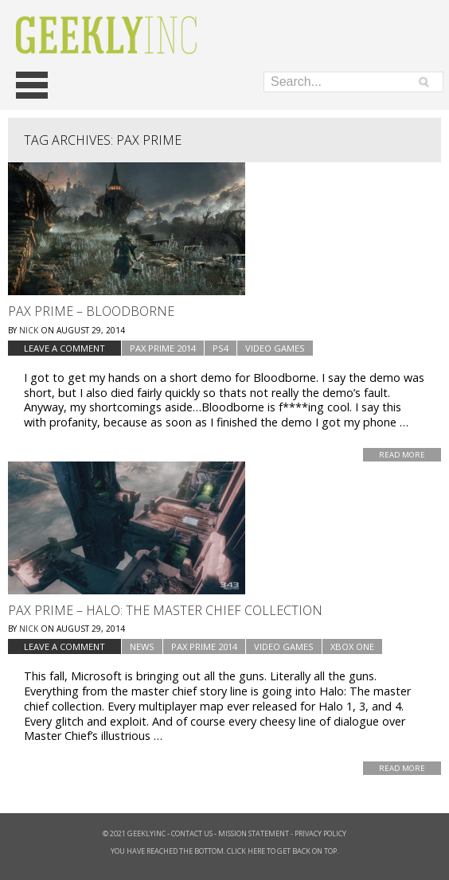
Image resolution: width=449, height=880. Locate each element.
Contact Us (192, 833)
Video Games (275, 348)
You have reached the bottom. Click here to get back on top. (224, 851)
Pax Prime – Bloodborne (91, 311)
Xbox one (352, 646)
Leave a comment (64, 348)
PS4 (220, 348)
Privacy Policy (320, 833)
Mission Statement (253, 833)
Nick (28, 330)
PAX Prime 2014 (163, 348)
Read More (402, 455)
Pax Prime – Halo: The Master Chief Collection (165, 610)
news (142, 646)
